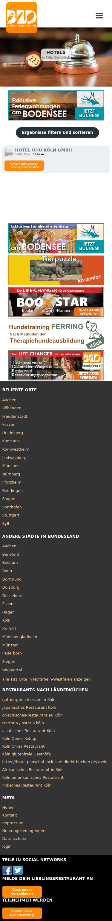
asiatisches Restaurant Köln (28, 730)
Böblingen (12, 408)
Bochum (10, 562)
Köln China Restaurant (23, 746)
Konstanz (11, 441)
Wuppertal (12, 670)
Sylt (6, 523)
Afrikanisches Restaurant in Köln (33, 769)
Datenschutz (14, 838)
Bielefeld (10, 554)
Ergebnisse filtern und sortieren (57, 132)
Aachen (9, 400)
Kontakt (9, 815)
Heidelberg (12, 433)
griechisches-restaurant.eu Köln (32, 715)
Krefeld (9, 628)
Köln (6, 620)
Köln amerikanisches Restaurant (33, 777)
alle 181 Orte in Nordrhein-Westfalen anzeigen (46, 679)
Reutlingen (12, 490)
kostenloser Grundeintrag (22, 913)
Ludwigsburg (14, 457)
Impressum (13, 823)
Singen (9, 498)
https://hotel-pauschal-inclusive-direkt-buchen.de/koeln (55, 762)
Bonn (7, 571)
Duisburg (11, 587)
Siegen (9, 661)
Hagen (8, 612)
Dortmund (12, 579)
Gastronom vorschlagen (22, 891)
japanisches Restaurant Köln (29, 707)
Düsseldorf (12, 595)
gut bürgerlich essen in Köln (29, 699)
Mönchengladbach (19, 636)
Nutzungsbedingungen (24, 830)
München (11, 465)
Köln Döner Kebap (19, 738)
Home (8, 807)
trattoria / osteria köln (23, 723)
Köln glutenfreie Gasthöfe (26, 754)
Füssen (9, 424)
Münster (10, 645)
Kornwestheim (16, 449)
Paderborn (12, 653)
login (7, 846)
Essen (7, 604)
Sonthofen (12, 507)
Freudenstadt (14, 416)
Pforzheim (12, 482)
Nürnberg (11, 474)
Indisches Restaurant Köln (27, 785)
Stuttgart (10, 515)
